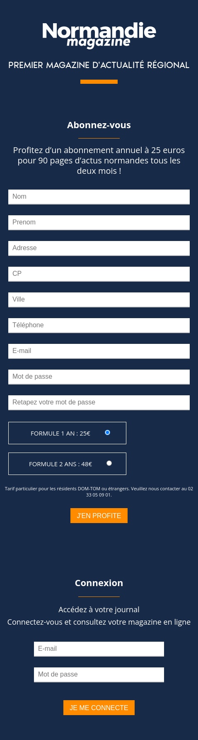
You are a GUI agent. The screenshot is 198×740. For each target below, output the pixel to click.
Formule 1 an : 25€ (60, 433)
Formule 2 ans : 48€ (60, 464)
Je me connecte (99, 707)
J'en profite (99, 515)
